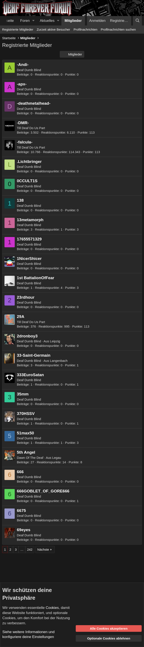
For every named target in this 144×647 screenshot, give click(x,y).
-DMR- (23, 123)
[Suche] (137, 20)
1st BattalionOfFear (35, 278)
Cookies (52, 608)
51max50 (25, 433)
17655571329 (29, 239)
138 (20, 200)
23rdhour (25, 297)
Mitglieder (73, 21)
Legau (56, 457)
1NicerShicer (29, 258)
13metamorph (30, 220)
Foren (25, 21)
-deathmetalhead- (33, 103)
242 (29, 549)
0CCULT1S (27, 181)
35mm (23, 394)
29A (20, 316)
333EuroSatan (30, 375)
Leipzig (55, 341)
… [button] (21, 549)
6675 (21, 510)
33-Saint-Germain (33, 355)
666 (20, 472)
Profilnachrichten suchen (118, 29)
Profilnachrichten (85, 29)
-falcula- (24, 142)
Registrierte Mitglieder (17, 29)
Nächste (43, 549)
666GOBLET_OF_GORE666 (43, 491)
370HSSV (26, 413)
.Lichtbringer (29, 161)
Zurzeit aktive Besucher (53, 29)
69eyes (23, 530)
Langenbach (59, 360)
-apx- (21, 84)
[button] (33, 20)
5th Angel (26, 452)
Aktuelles (47, 21)
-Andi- (23, 64)
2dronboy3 (27, 336)
